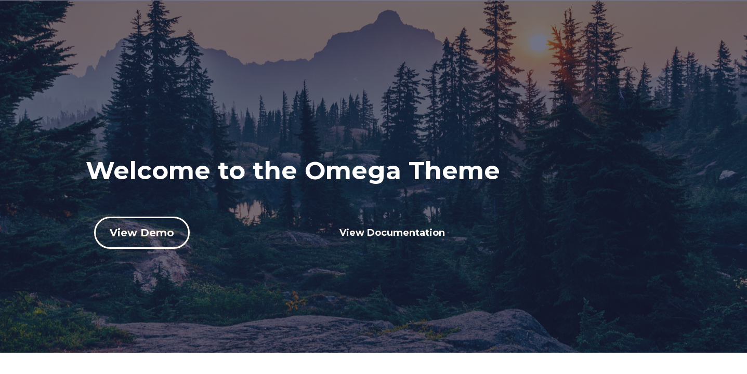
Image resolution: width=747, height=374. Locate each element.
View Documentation (392, 232)
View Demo (142, 232)
